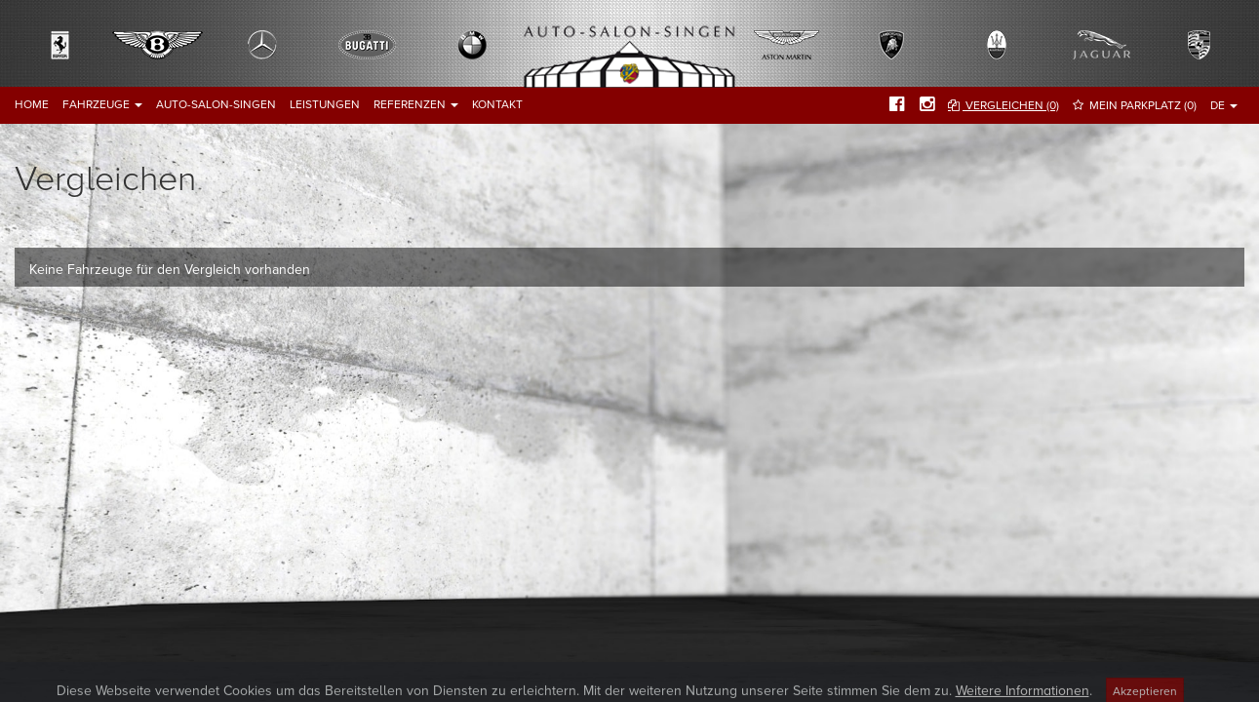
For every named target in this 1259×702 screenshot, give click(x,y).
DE (1224, 105)
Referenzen (416, 104)
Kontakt (497, 104)
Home (32, 104)
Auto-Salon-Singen (216, 104)
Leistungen (325, 104)
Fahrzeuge (102, 104)
